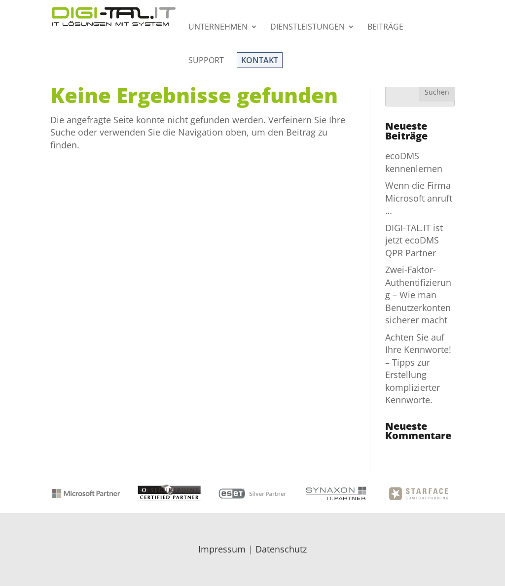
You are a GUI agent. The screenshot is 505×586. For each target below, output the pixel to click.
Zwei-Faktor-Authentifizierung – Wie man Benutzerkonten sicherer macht (418, 295)
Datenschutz (281, 549)
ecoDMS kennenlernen (413, 162)
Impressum (222, 549)
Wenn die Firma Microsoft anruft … (418, 197)
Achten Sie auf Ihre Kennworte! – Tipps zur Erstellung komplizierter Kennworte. (418, 368)
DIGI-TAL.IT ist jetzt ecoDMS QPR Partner (414, 240)
